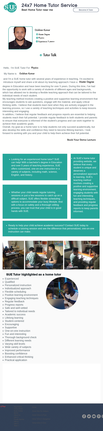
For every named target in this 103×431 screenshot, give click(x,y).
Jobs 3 (16, 417)
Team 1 (16, 426)
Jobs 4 (16, 421)
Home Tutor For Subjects (40, 411)
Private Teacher (19, 419)
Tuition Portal (18, 409)
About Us (17, 415)
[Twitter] (89, 416)
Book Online (18, 411)
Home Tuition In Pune (39, 415)
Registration (18, 407)
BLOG (16, 413)
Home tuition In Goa (39, 423)
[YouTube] (94, 416)
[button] (86, 10)
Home (34, 407)
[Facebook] (84, 416)
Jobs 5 (16, 423)
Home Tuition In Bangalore (41, 419)
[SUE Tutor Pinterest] (99, 416)
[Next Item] (96, 255)
